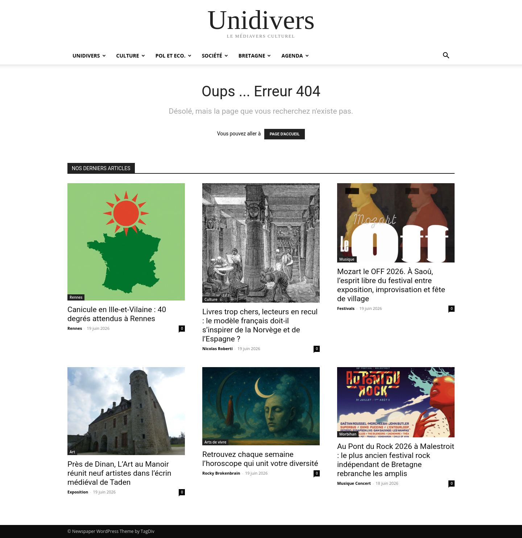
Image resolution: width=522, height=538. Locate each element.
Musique (347, 259)
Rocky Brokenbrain (221, 473)
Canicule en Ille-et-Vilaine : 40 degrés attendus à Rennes (116, 314)
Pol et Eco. (173, 55)
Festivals (346, 308)
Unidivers (89, 55)
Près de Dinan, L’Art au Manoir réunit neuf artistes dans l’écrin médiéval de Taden (119, 473)
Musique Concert (354, 483)
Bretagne (255, 55)
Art (72, 451)
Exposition (77, 492)
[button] (446, 56)
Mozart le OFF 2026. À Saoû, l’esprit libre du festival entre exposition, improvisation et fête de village (391, 285)
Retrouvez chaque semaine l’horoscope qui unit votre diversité (260, 459)
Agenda (294, 55)
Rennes (76, 297)
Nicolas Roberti (217, 348)
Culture (130, 55)
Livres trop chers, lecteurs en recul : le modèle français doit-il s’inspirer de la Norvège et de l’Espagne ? (260, 325)
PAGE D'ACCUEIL (285, 134)
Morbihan (347, 434)
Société (215, 55)
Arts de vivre (215, 442)
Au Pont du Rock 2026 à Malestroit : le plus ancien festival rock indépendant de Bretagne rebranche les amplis (395, 460)
